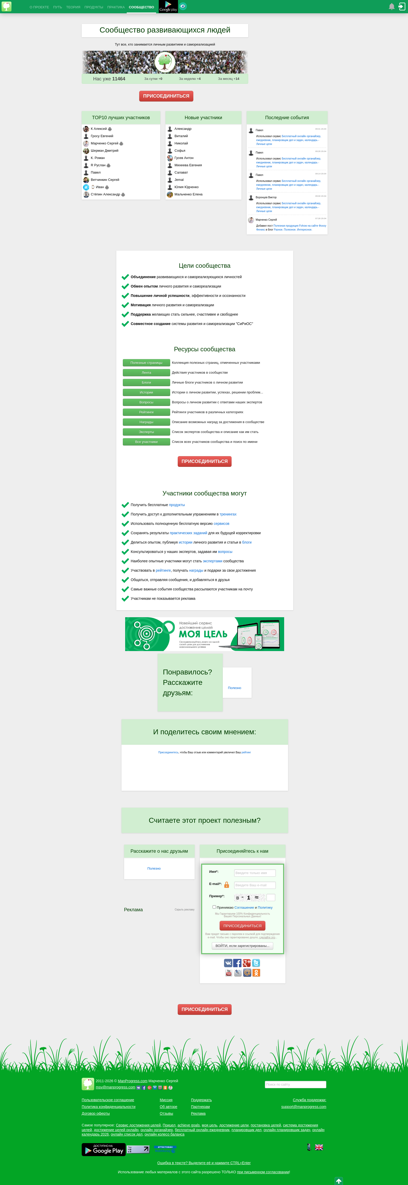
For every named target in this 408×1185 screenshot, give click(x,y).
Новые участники (203, 117)
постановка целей (266, 1125)
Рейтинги (146, 412)
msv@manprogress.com (115, 1087)
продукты (177, 505)
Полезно (234, 688)
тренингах (228, 514)
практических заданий (188, 533)
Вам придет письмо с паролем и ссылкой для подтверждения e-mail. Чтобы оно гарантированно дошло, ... (242, 936)
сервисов (221, 523)
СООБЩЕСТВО (141, 7)
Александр (179, 129)
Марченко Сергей (100, 143)
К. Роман (94, 158)
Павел (92, 172)
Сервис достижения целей (138, 1125)
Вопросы (146, 402)
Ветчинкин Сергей (101, 180)
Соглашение (244, 907)
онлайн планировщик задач (287, 1130)
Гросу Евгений (98, 136)
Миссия (166, 1100)
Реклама (198, 1113)
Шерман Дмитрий (100, 150)
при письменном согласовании (263, 1172)
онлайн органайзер (157, 1130)
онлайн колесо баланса (164, 1134)
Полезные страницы (146, 363)
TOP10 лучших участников (121, 117)
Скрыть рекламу (185, 909)
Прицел (169, 1125)
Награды (146, 422)
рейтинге (163, 570)
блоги (247, 542)
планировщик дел (247, 1130)
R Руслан (94, 165)
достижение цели (234, 1125)
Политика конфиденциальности (109, 1107)
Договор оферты (96, 1113)
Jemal (175, 180)
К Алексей (95, 129)
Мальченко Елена (184, 194)
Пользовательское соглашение (108, 1100)
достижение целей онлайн (116, 1130)
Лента (146, 372)
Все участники (146, 442)
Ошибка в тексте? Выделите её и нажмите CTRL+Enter (204, 1163)
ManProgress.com (133, 1081)
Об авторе (168, 1107)
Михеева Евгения (184, 165)
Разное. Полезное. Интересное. (293, 229)
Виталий (177, 136)
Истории (146, 392)
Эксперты (146, 432)
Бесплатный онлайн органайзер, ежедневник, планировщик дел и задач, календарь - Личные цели (288, 140)
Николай (177, 143)
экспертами (212, 561)
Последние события (287, 117)
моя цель (210, 1125)
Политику (265, 907)
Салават (177, 172)
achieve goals (188, 1125)
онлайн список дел (127, 1134)
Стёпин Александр (101, 194)
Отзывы (166, 1113)
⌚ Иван (93, 187)
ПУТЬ (57, 7)
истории (185, 542)
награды (196, 570)
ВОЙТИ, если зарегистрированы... (243, 946)
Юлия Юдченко (183, 187)
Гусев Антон (180, 158)
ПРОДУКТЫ (94, 7)
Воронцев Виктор (262, 197)
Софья (176, 150)
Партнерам (200, 1107)
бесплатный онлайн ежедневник (202, 1130)
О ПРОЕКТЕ (39, 7)
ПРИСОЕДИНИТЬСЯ (166, 96)
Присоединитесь (168, 752)
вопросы (225, 552)
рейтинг (246, 752)
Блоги (146, 382)
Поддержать (201, 1100)
